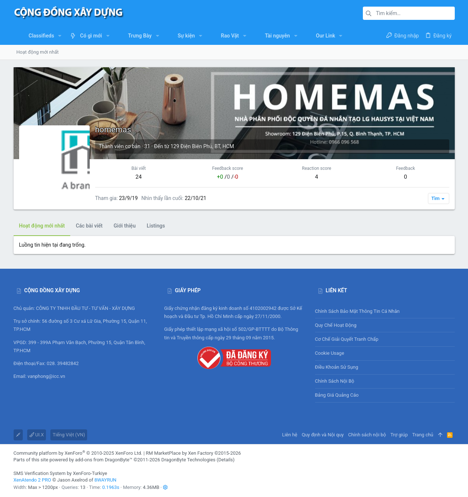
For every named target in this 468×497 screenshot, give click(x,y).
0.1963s (110, 487)
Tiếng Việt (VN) (69, 434)
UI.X (36, 434)
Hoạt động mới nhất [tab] (42, 226)
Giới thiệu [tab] (125, 226)
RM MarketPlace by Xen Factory (193, 453)
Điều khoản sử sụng (336, 367)
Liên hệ (289, 434)
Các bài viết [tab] (89, 226)
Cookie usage (329, 353)
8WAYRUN (105, 480)
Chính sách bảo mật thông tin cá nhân (385, 311)
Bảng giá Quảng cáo (337, 395)
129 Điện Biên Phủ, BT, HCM (202, 146)
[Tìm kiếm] (409, 13)
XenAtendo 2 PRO (32, 480)
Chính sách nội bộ (334, 381)
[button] (60, 35)
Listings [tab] (156, 226)
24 (139, 177)
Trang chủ (422, 434)
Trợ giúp (399, 434)
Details (225, 459)
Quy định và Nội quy (323, 434)
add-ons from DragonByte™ (103, 459)
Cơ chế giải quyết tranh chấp (347, 339)
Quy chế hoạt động (385, 325)
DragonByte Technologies (188, 459)
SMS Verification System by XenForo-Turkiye (60, 473)
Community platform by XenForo (78, 453)
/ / (227, 177)
